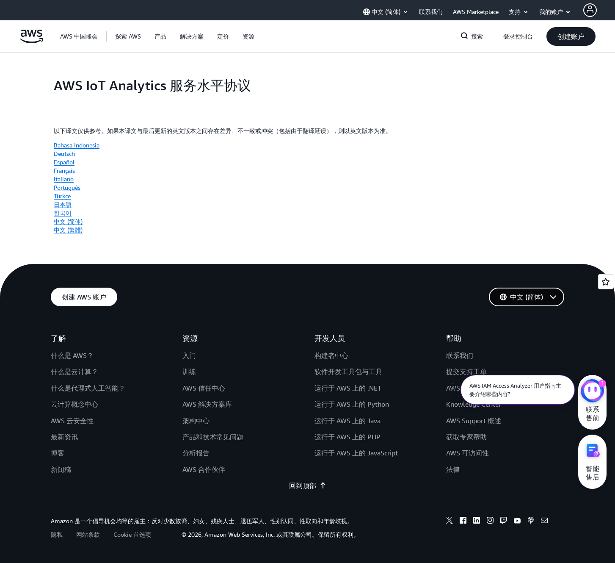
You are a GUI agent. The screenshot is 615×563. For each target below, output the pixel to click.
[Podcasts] (530, 521)
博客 (57, 453)
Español (64, 162)
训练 (189, 371)
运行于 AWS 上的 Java (347, 420)
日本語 (63, 204)
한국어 (63, 212)
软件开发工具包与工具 (348, 371)
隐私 (57, 534)
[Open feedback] (605, 281)
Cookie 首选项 (132, 534)
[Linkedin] (476, 521)
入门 (189, 355)
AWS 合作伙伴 (203, 469)
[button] (128, 36)
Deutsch (64, 153)
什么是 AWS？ (72, 355)
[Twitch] (503, 521)
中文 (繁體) (68, 229)
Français (64, 170)
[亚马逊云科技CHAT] (592, 392)
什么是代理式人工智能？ (88, 388)
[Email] (544, 521)
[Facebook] (463, 521)
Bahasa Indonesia (76, 145)
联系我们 (459, 355)
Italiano (64, 179)
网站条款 (88, 534)
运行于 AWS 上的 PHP (347, 437)
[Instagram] (490, 521)
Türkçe (62, 196)
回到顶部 (307, 485)
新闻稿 (61, 469)
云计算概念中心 (74, 404)
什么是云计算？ (74, 371)
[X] (449, 521)
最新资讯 (64, 437)
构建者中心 (331, 355)
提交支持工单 (466, 371)
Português (67, 187)
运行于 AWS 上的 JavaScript (356, 453)
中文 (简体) (68, 221)
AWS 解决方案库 (207, 404)
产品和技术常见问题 (212, 437)
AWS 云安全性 (72, 420)
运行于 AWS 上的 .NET (347, 388)
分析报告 (196, 453)
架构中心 (196, 420)
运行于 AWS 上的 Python (351, 404)
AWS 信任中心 (203, 388)
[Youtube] (517, 521)
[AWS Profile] (590, 10)
